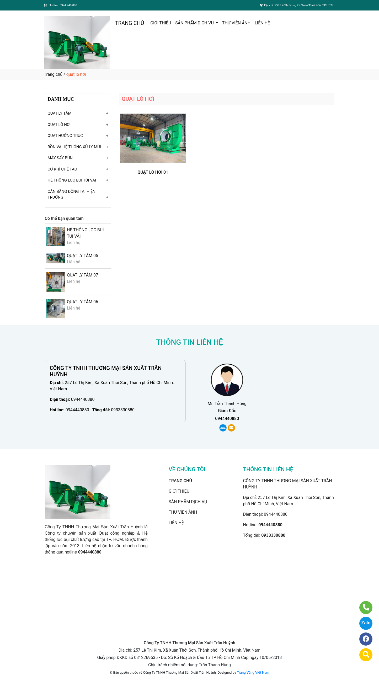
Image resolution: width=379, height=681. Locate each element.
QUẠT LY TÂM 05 (82, 255)
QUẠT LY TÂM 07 (82, 275)
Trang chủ (53, 74)
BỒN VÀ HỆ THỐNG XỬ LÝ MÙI (74, 147)
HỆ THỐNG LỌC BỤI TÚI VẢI (72, 180)
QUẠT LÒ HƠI (59, 124)
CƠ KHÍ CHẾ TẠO (62, 169)
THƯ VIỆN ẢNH (236, 22)
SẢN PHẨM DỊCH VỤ (195, 22)
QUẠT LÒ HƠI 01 (152, 172)
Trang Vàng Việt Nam (253, 672)
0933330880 (123, 409)
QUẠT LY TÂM (60, 113)
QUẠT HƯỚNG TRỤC (65, 135)
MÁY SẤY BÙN (60, 158)
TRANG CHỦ (129, 23)
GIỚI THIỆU (160, 22)
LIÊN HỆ (262, 22)
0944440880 (83, 399)
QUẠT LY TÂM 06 (82, 301)
